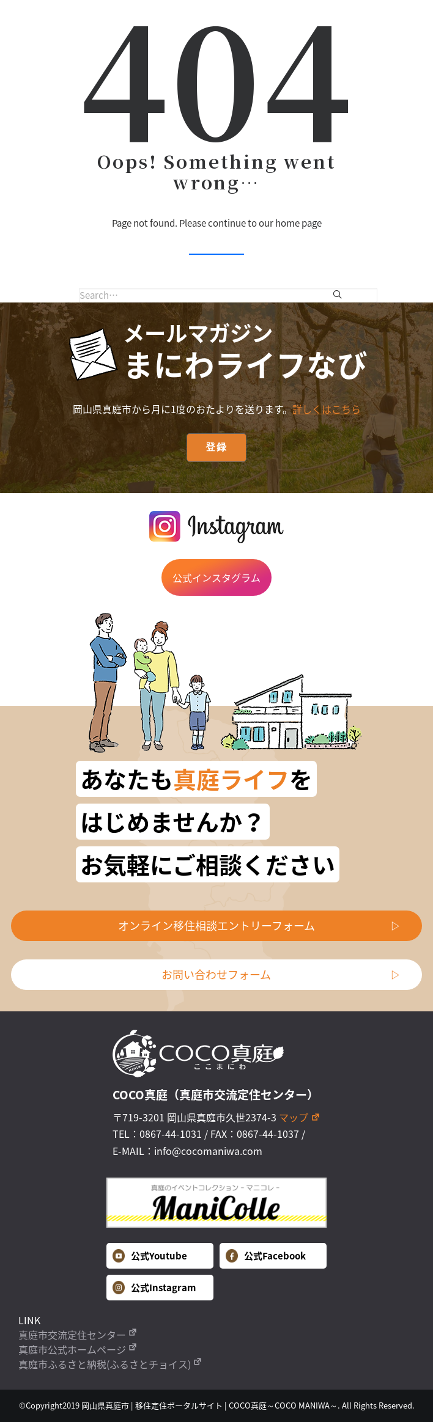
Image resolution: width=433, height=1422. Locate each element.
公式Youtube (150, 1256)
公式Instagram (154, 1287)
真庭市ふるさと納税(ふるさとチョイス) (110, 1364)
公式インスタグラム (216, 577)
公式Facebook (266, 1256)
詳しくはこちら (326, 408)
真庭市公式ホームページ (78, 1349)
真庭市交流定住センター (78, 1334)
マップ (299, 1117)
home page (298, 223)
